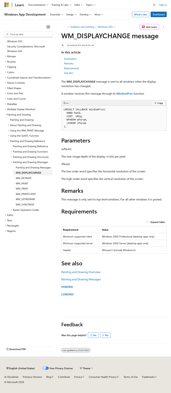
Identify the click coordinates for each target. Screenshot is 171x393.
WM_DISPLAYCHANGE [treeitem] (28, 172)
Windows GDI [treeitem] (14, 41)
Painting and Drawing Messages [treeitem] (33, 167)
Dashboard (159, 14)
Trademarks (148, 377)
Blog (48, 377)
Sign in (163, 4)
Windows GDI (105, 26)
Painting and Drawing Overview (80, 272)
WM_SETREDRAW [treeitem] (25, 199)
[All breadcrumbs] (64, 27)
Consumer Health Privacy (103, 377)
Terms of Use (130, 377)
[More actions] (163, 27)
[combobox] (28, 34)
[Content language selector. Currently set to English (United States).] (20, 368)
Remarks (68, 63)
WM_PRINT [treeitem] (22, 188)
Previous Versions (32, 377)
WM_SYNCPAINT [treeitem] (25, 204)
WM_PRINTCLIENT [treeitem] (26, 194)
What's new (140, 14)
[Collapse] (48, 27)
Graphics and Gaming (82, 26)
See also (68, 73)
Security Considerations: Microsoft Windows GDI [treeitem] (26, 49)
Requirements (71, 68)
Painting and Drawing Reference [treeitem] (30, 146)
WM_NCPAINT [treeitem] (23, 178)
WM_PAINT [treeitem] (22, 183)
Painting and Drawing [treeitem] (22, 119)
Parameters (70, 58)
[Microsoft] (6, 5)
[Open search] (154, 5)
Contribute (64, 377)
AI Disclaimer (11, 377)
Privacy (78, 377)
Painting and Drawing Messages (81, 279)
